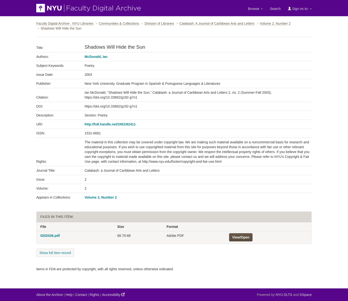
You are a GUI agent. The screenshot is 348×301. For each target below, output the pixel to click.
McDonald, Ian (96, 57)
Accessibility (113, 295)
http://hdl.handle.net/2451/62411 (110, 124)
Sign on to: (300, 9)
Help (68, 295)
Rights (94, 295)
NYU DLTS (284, 295)
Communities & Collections (119, 23)
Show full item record (55, 253)
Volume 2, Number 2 (275, 23)
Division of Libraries (159, 23)
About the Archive (49, 295)
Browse (255, 9)
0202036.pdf (50, 236)
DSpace (306, 295)
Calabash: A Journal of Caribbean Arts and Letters (216, 23)
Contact (81, 295)
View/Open (240, 237)
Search (275, 9)
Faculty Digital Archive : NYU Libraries (65, 23)
